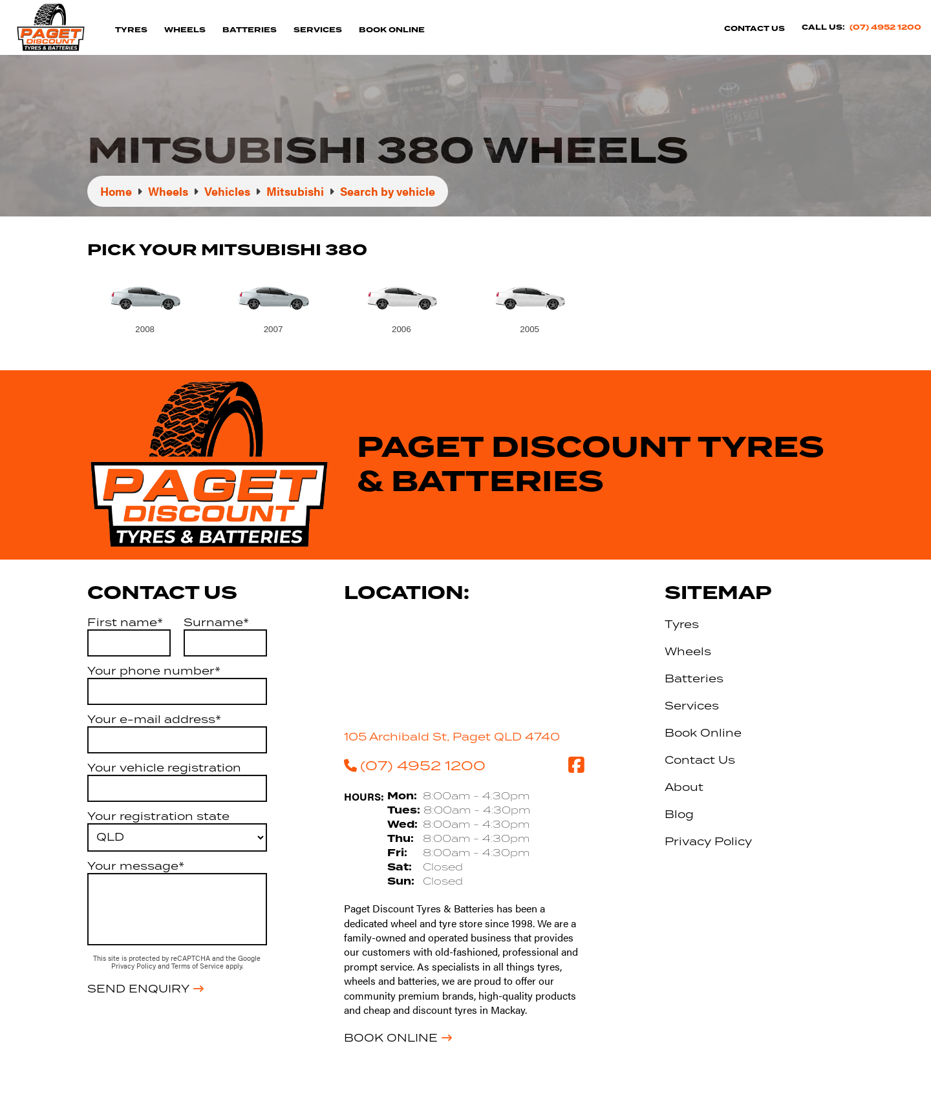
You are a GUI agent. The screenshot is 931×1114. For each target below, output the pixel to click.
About (684, 787)
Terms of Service (198, 966)
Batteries (249, 30)
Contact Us (754, 28)
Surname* (216, 622)
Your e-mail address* (154, 719)
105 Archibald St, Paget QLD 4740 (452, 737)
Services (318, 30)
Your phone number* (153, 671)
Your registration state (158, 816)
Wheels (185, 30)
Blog (679, 814)
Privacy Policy (134, 966)
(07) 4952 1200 (885, 27)
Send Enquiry (138, 989)
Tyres (131, 30)
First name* (125, 622)
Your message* (135, 866)
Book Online (392, 30)
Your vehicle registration (164, 768)
